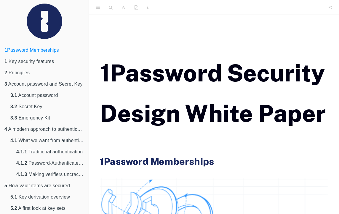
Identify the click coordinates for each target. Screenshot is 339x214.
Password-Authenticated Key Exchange (52, 163)
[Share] (330, 7)
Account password (34, 95)
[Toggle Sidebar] (97, 7)
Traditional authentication (49, 151)
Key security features (29, 61)
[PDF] (136, 7)
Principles (17, 72)
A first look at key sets (37, 208)
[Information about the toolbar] (148, 7)
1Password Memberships (31, 50)
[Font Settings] (123, 7)
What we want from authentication (49, 140)
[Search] (110, 7)
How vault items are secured (37, 185)
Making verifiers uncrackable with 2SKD (52, 174)
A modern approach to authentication (46, 129)
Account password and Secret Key (43, 83)
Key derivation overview (40, 196)
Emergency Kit (30, 117)
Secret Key (26, 106)
